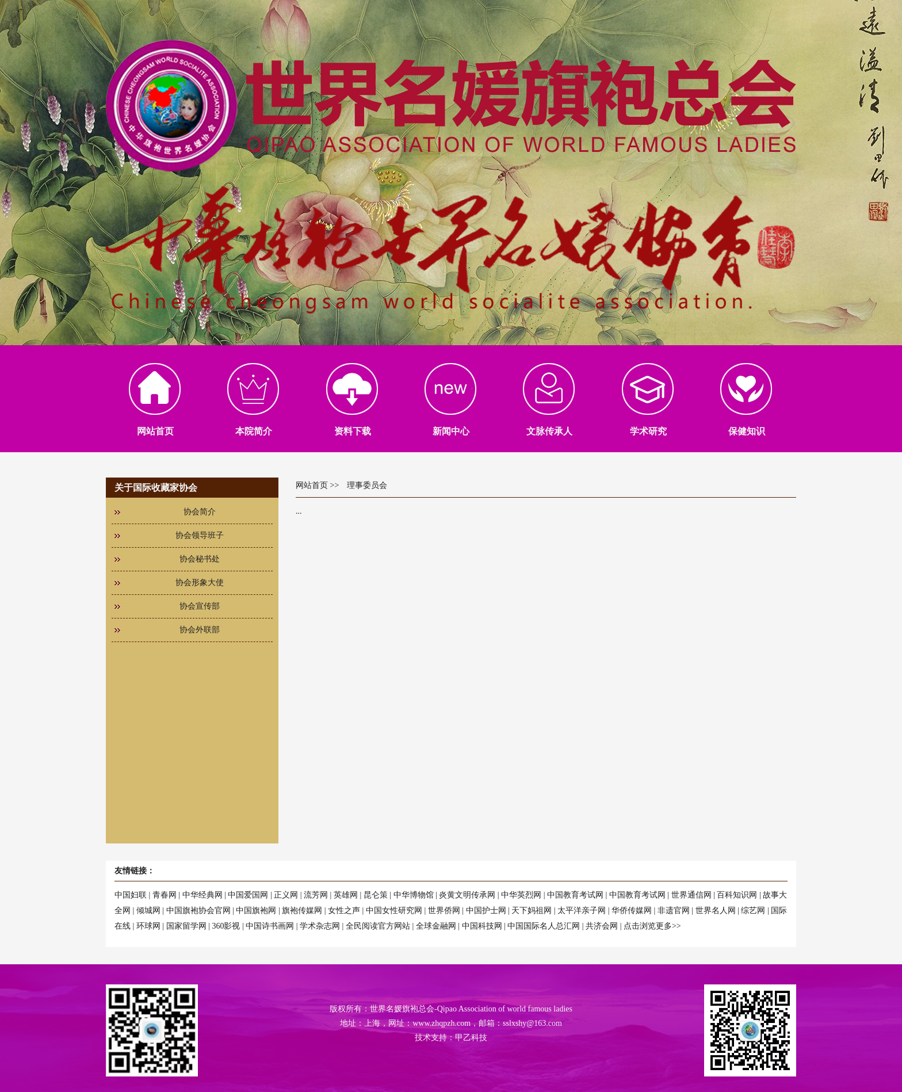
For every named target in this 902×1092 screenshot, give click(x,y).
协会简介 (200, 511)
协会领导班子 (199, 535)
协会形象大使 (199, 582)
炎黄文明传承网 (467, 895)
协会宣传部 (199, 606)
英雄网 (346, 895)
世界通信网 (691, 895)
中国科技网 (482, 926)
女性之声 (344, 910)
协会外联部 (199, 629)
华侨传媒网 (631, 910)
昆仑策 (376, 895)
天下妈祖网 (531, 910)
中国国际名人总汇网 (543, 926)
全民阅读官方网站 (378, 926)
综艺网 (753, 910)
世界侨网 (444, 910)
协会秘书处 (199, 559)
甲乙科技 (471, 1037)
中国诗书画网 (270, 926)
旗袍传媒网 (302, 910)
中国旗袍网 (256, 910)
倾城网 (148, 910)
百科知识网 (737, 895)
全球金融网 (436, 926)
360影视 (226, 926)
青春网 (164, 895)
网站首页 (312, 485)
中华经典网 (202, 895)
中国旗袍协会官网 (198, 910)
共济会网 (602, 926)
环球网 (148, 926)
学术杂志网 (320, 926)
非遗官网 (674, 910)
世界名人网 (715, 910)
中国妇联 (130, 895)
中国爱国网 (248, 895)
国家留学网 (186, 926)
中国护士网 (486, 910)
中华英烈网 (521, 895)
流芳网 (316, 895)
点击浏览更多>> (652, 926)
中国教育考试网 (575, 895)
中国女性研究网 (394, 910)
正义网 (286, 895)
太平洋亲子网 (581, 910)
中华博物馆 (413, 895)
